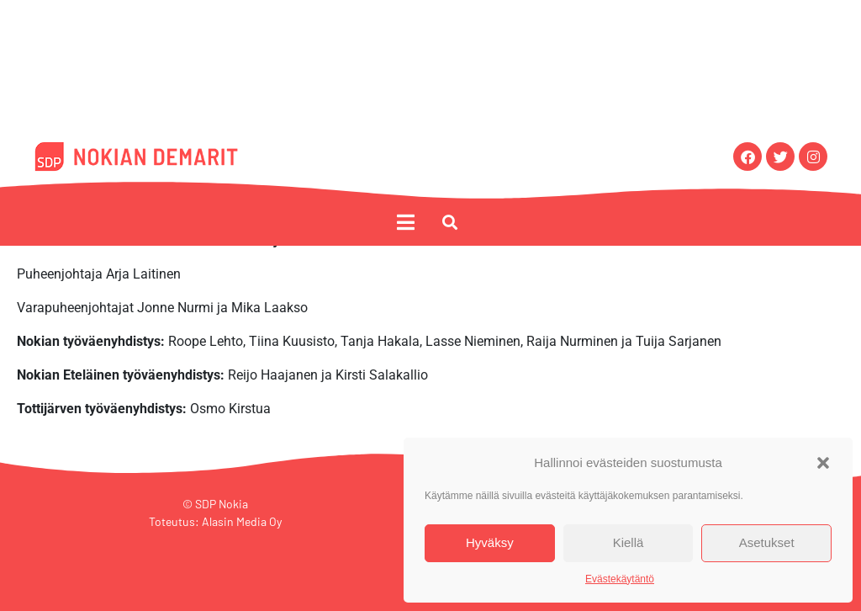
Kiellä (628, 542)
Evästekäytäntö (619, 579)
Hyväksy (490, 542)
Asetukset (767, 542)
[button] (823, 462)
